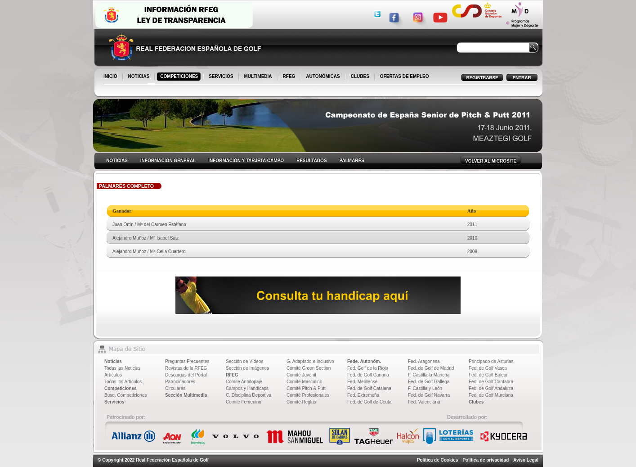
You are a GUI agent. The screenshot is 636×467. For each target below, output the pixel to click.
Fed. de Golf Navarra (429, 395)
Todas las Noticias (122, 368)
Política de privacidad (485, 460)
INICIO (111, 77)
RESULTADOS (311, 160)
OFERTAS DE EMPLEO (404, 76)
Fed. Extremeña (363, 395)
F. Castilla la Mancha (428, 374)
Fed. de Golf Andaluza (491, 388)
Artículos (113, 374)
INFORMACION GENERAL (168, 160)
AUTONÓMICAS (323, 76)
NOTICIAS (139, 77)
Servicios (114, 401)
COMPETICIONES (179, 77)
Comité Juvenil (301, 374)
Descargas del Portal (186, 374)
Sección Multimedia (186, 395)
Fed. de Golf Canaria (368, 374)
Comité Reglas (301, 401)
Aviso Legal (525, 460)
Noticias (113, 361)
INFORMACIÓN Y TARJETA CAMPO (246, 160)
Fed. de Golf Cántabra (491, 381)
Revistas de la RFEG (186, 368)
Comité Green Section (309, 368)
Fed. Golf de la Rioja (367, 368)
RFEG (290, 77)
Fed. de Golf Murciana (491, 395)
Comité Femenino (243, 401)
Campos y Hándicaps (247, 388)
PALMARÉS (351, 160)
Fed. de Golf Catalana (369, 388)
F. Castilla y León (425, 388)
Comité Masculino (304, 381)
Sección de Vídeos (244, 361)
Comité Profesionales (308, 395)
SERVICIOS (221, 77)
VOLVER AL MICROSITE (490, 161)
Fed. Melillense (362, 381)
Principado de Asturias (491, 361)
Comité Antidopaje (244, 381)
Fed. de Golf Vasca (488, 368)
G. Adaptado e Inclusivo (310, 361)
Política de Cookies (437, 460)
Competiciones (120, 388)
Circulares (175, 388)
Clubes (476, 401)
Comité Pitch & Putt (306, 388)
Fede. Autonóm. (364, 361)
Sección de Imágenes (247, 368)
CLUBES (360, 76)
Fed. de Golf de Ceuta (369, 401)
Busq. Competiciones (125, 395)
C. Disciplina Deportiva (248, 395)
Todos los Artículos (123, 381)
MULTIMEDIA (258, 77)
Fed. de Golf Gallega (428, 381)
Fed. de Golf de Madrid (431, 368)
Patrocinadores (180, 381)
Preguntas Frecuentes (187, 361)
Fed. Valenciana (424, 401)
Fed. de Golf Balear (488, 374)
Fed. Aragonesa (424, 361)
